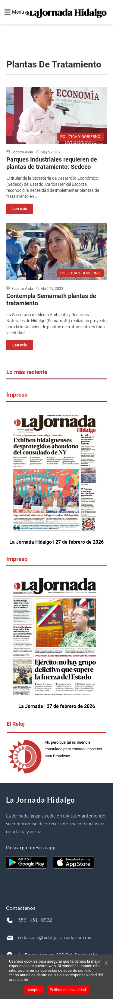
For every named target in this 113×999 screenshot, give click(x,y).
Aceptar (34, 990)
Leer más (19, 209)
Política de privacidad (68, 990)
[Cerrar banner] (106, 963)
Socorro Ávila (22, 152)
